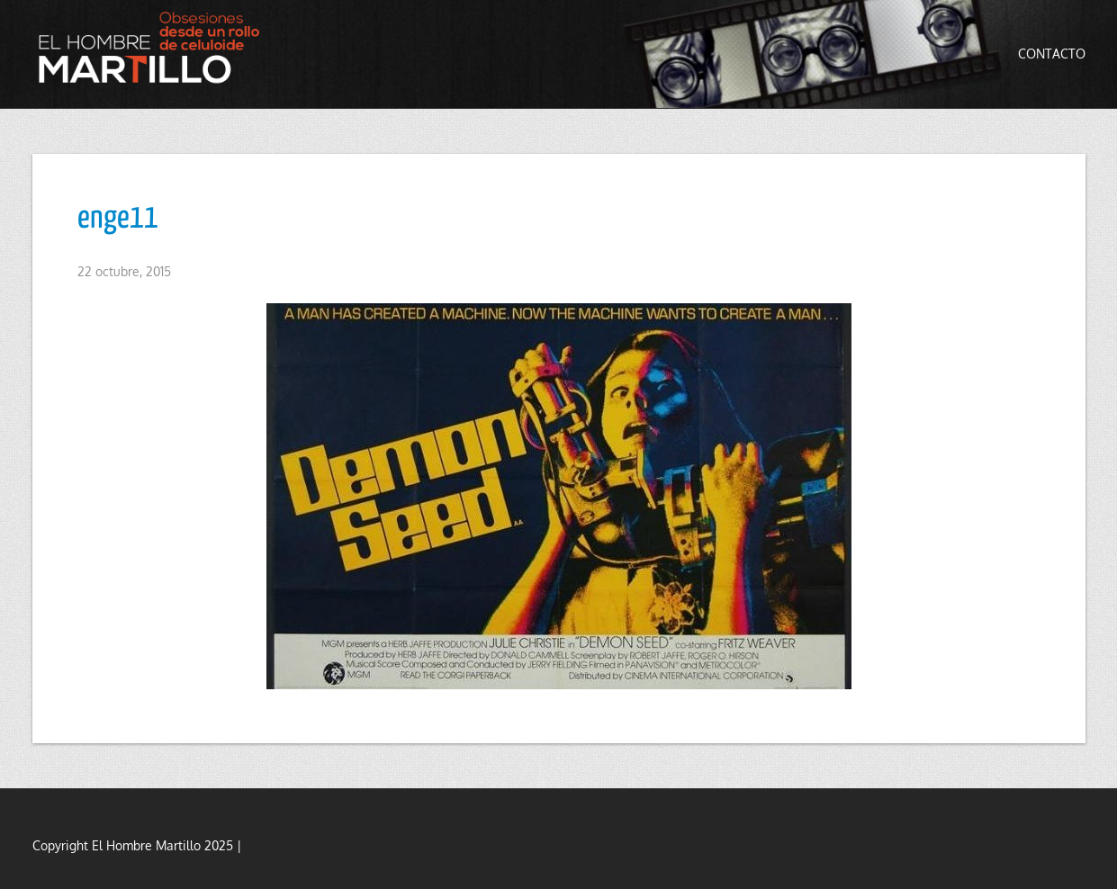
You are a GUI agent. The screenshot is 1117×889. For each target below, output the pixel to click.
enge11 (117, 218)
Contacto (1051, 53)
